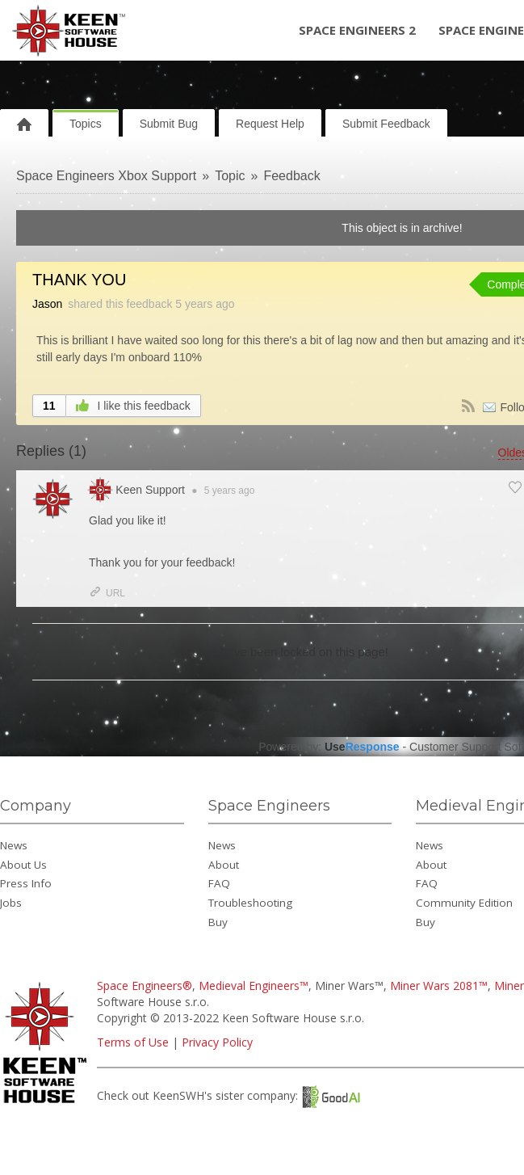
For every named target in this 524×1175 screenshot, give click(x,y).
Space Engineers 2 (357, 30)
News (13, 845)
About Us (23, 864)
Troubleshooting (250, 902)
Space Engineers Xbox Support (106, 176)
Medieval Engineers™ (253, 985)
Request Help (270, 123)
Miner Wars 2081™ (439, 985)
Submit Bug (169, 123)
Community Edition (464, 902)
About (223, 864)
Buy (218, 922)
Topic (230, 176)
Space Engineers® (144, 985)
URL (107, 593)
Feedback (291, 176)
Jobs (11, 902)
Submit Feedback (386, 123)
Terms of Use (133, 1042)
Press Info (26, 883)
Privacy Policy (217, 1042)
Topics (85, 123)
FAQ (219, 883)
